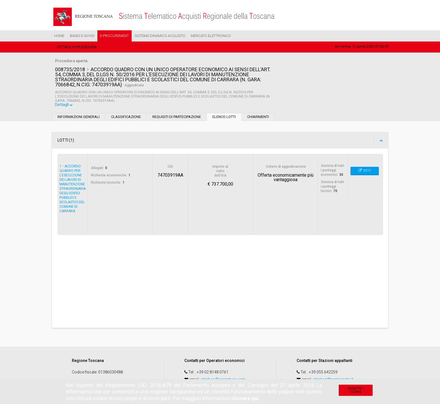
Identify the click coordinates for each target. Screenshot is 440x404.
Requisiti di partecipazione (176, 118)
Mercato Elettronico (211, 36)
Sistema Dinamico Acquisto (159, 36)
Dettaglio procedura (77, 47)
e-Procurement (114, 36)
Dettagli (64, 105)
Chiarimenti (258, 118)
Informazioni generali (79, 118)
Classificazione (126, 118)
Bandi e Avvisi (82, 36)
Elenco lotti (224, 118)
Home (59, 36)
